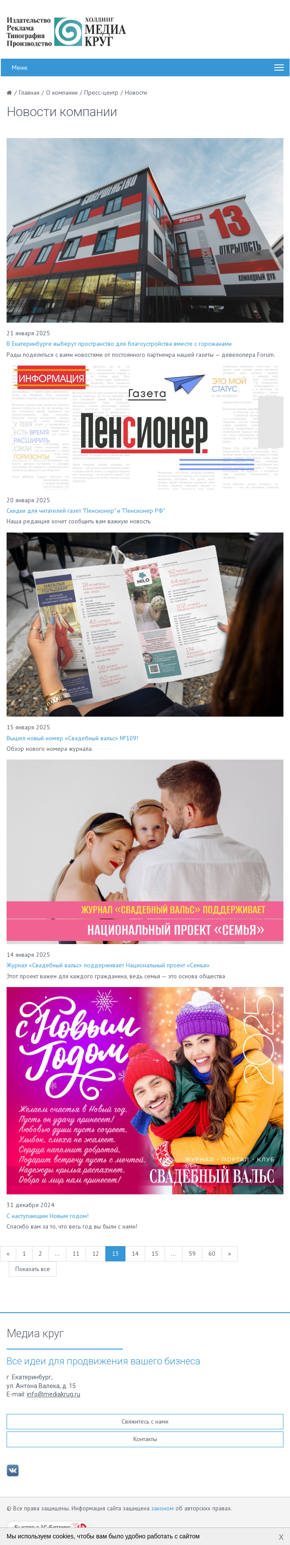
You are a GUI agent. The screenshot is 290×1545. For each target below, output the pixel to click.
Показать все (32, 1269)
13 (115, 1253)
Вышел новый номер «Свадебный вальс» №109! (72, 738)
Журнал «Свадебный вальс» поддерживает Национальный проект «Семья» (108, 965)
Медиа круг (35, 1334)
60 (211, 1253)
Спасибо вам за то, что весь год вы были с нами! (72, 1226)
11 (75, 1253)
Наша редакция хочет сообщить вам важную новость (78, 521)
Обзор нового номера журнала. (50, 749)
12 (95, 1253)
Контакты (145, 1439)
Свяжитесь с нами (145, 1421)
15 (154, 1253)
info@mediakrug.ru (53, 1394)
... (57, 1253)
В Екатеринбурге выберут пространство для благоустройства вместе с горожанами (119, 344)
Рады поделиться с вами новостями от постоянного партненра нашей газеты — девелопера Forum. (141, 355)
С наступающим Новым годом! (48, 1216)
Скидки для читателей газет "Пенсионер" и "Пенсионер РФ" (86, 511)
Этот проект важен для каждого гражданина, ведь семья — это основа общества (116, 976)
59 (192, 1253)
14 (135, 1253)
